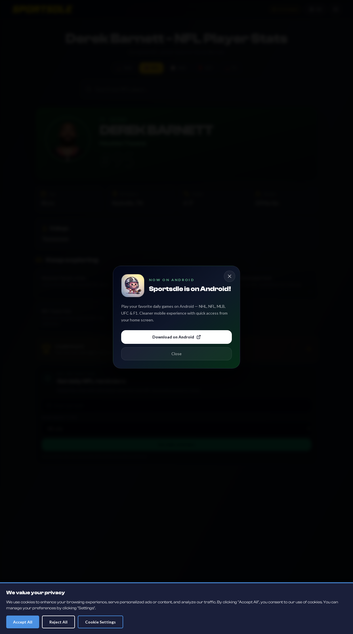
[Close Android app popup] (229, 276)
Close (176, 353)
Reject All (58, 622)
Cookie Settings (100, 622)
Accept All (22, 622)
